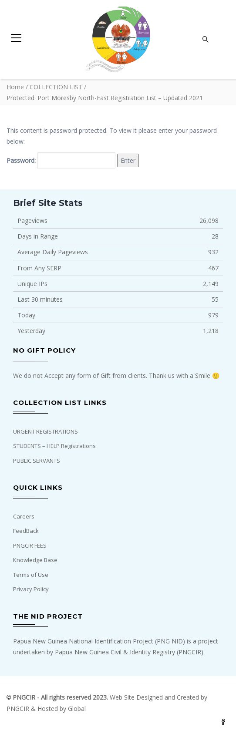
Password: (61, 160)
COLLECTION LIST (56, 87)
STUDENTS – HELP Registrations (54, 446)
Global (77, 708)
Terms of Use (30, 575)
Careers (23, 516)
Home (15, 87)
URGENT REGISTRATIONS (45, 431)
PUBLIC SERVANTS (36, 461)
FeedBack (26, 531)
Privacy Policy (31, 589)
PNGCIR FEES (30, 545)
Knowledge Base (35, 560)
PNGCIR (19, 708)
